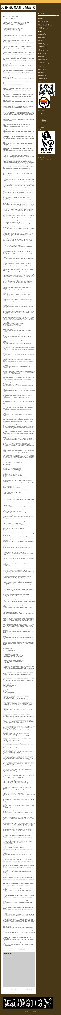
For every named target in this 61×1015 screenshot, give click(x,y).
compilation (41, 68)
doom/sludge (41, 75)
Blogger (35, 1011)
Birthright (41, 70)
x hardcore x (41, 33)
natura (40, 43)
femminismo (41, 46)
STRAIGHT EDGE (42, 50)
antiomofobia (41, 53)
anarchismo (41, 34)
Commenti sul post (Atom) (11, 992)
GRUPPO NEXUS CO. (43, 28)
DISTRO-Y (41, 18)
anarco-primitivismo (43, 44)
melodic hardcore (42, 60)
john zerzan (41, 76)
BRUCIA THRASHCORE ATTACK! (45, 25)
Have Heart (41, 73)
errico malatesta (42, 47)
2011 (41, 129)
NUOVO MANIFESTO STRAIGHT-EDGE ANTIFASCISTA (43, 121)
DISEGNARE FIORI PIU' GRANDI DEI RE (43, 117)
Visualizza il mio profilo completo (44, 159)
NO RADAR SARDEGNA (44, 24)
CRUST (40, 62)
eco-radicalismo (42, 41)
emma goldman (42, 59)
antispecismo (41, 54)
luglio (42, 113)
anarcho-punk (42, 57)
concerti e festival (42, 69)
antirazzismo (41, 65)
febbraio (42, 125)
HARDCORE (41, 38)
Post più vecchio (30, 989)
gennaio (42, 127)
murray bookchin (42, 78)
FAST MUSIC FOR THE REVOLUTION (46, 19)
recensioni (41, 40)
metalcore (41, 56)
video (40, 36)
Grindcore (41, 37)
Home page (14, 989)
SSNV (40, 27)
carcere (40, 66)
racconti (40, 81)
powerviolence (42, 49)
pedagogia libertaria (10, 950)
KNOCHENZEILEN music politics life (46, 22)
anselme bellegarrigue (43, 63)
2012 (41, 112)
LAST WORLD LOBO (43, 21)
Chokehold (41, 72)
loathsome (42, 157)
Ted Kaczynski (42, 52)
